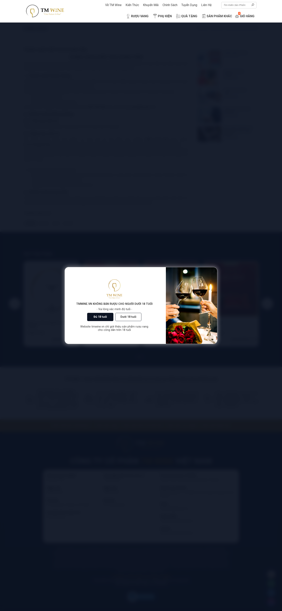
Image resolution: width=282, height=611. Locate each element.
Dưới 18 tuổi (128, 317)
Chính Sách (170, 5)
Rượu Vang (137, 16)
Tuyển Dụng (189, 5)
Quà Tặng (186, 16)
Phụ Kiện (162, 16)
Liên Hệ (206, 5)
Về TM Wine (113, 5)
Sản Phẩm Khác (216, 16)
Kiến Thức (132, 5)
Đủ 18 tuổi (100, 317)
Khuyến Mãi (151, 5)
